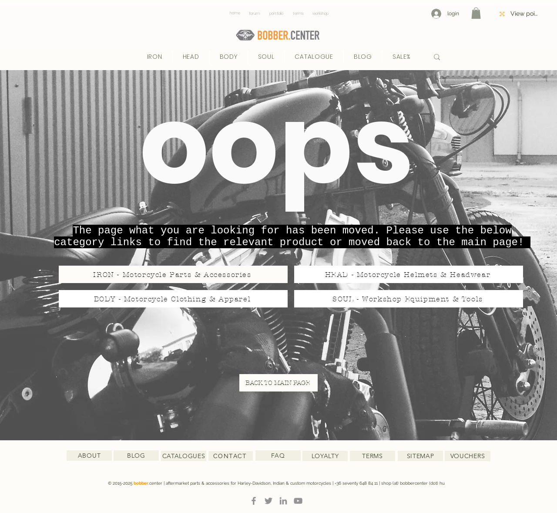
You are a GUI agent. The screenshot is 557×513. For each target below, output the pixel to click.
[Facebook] (253, 501)
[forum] (254, 13)
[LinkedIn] (283, 501)
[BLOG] (136, 455)
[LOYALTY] (325, 456)
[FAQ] (278, 455)
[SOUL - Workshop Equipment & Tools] (408, 298)
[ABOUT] (89, 455)
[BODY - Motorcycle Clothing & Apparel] (173, 298)
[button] (476, 13)
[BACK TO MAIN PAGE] (278, 383)
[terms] (298, 13)
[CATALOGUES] (183, 456)
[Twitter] (268, 501)
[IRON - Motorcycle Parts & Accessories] (173, 274)
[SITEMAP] (420, 456)
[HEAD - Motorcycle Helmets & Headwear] (408, 274)
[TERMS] (372, 456)
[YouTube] (298, 501)
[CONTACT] (230, 456)
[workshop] (320, 13)
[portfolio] (276, 13)
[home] (234, 13)
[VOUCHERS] (467, 456)
